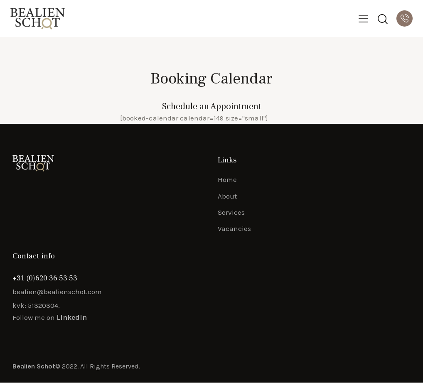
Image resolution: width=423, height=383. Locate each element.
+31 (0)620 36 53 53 (44, 278)
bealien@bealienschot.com (57, 292)
